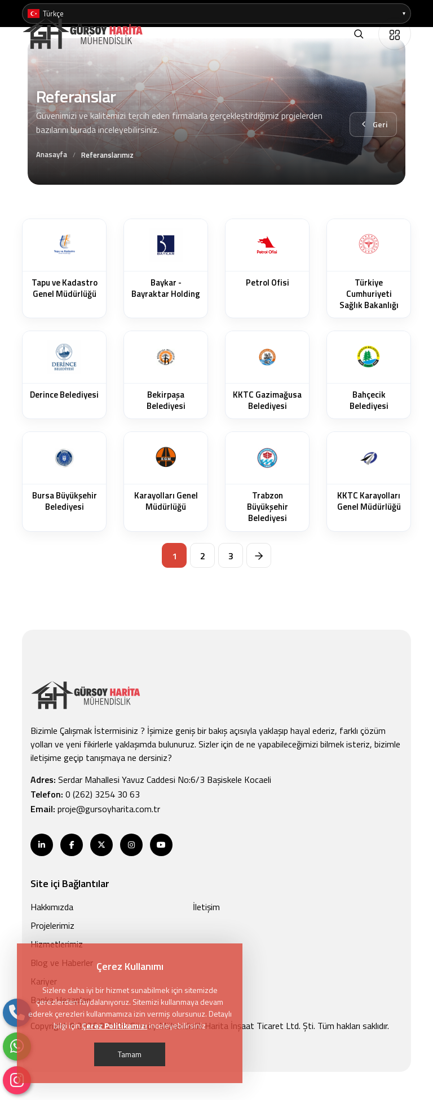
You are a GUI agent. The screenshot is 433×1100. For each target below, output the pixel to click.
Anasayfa (51, 154)
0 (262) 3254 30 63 (102, 794)
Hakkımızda (51, 907)
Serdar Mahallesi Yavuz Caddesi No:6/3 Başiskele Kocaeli (164, 779)
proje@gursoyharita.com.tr (109, 809)
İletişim (206, 907)
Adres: (150, 779)
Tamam (130, 1054)
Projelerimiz (52, 925)
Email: (95, 808)
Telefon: (85, 794)
